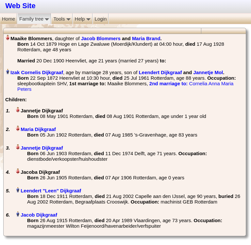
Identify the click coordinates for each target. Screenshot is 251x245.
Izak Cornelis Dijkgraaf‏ (36, 72)
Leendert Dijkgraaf (160, 72)
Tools (61, 19)
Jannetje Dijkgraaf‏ (42, 148)
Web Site (20, 6)
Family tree (34, 19)
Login (101, 19)
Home (8, 19)
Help (83, 19)
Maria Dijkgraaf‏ (38, 129)
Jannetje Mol (208, 72)
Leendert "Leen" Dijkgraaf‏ (51, 190)
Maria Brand (146, 38)
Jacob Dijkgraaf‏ (39, 215)
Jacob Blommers (101, 38)
